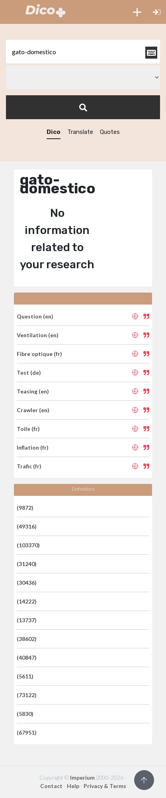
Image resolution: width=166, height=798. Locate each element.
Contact (51, 785)
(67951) (27, 732)
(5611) (25, 676)
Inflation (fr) (33, 447)
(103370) (28, 545)
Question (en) (35, 316)
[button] (137, 12)
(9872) (25, 507)
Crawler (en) (33, 410)
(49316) (27, 526)
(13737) (27, 620)
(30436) (27, 582)
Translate (80, 132)
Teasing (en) (33, 391)
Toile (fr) (28, 428)
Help (73, 785)
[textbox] (83, 51)
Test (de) (29, 372)
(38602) (27, 638)
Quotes (110, 132)
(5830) (25, 713)
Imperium (82, 777)
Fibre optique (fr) (39, 353)
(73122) (27, 695)
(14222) (27, 601)
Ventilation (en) (38, 335)
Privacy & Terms (105, 785)
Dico (54, 132)
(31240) (27, 563)
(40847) (27, 657)
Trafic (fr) (29, 466)
